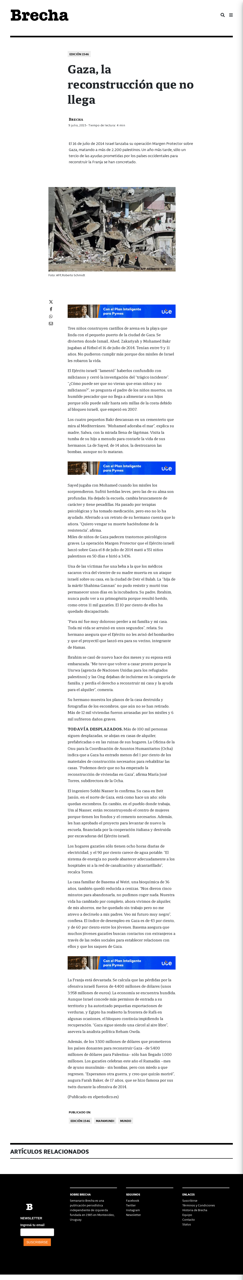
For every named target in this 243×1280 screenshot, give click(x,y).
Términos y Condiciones (198, 1205)
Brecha (76, 119)
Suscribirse (189, 1200)
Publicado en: (80, 1112)
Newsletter (133, 1215)
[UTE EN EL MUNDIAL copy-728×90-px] (122, 310)
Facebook (132, 1200)
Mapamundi (105, 1121)
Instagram (133, 1210)
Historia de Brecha (194, 1210)
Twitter (131, 1205)
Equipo (187, 1215)
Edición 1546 (79, 54)
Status (186, 1224)
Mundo (125, 1121)
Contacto (188, 1219)
